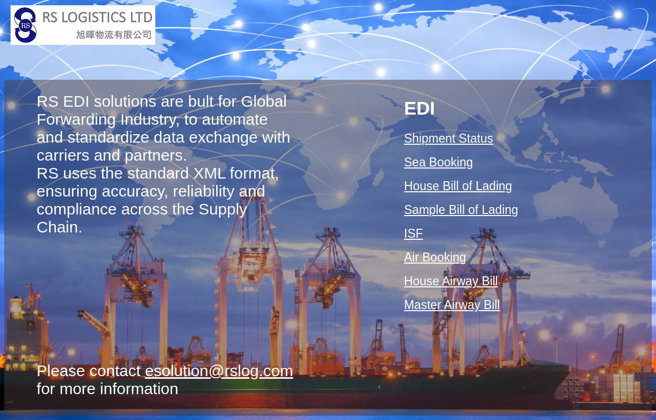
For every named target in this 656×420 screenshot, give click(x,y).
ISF (413, 233)
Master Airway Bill (452, 305)
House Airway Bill (451, 281)
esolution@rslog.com (219, 370)
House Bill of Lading (458, 186)
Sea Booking (438, 162)
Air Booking (435, 257)
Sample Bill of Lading (461, 210)
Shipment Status (448, 138)
